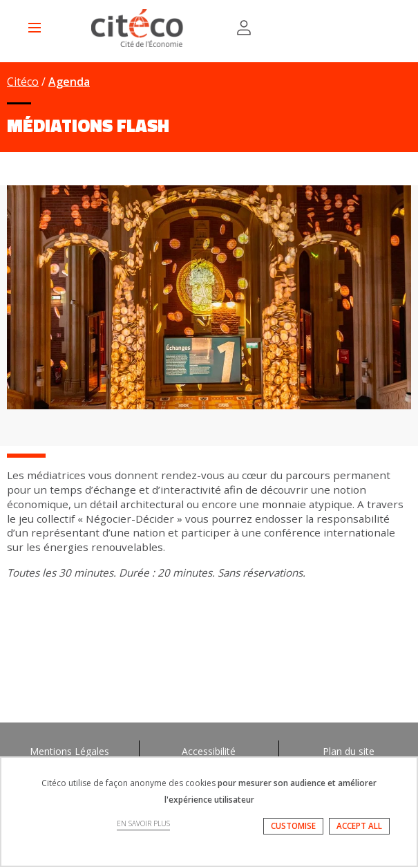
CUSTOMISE (293, 826)
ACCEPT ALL (359, 826)
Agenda (69, 81)
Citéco (23, 81)
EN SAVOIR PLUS (143, 823)
